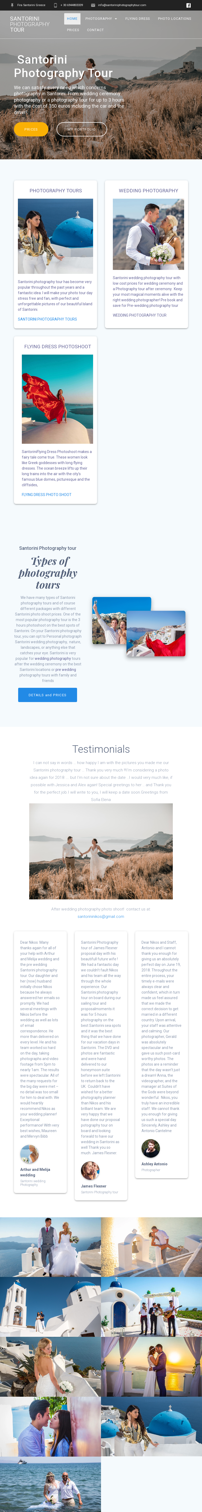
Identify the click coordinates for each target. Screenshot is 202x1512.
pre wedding (65, 669)
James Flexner (94, 1186)
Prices (73, 30)
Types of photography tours (48, 572)
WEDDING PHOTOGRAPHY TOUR (139, 315)
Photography (99, 19)
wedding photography (53, 658)
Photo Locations (174, 19)
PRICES (31, 129)
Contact (95, 30)
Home (72, 19)
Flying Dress (137, 19)
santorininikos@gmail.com (101, 916)
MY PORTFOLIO (82, 129)
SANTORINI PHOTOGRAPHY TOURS (47, 319)
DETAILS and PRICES (48, 695)
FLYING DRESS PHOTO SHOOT (47, 495)
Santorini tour (30, 24)
